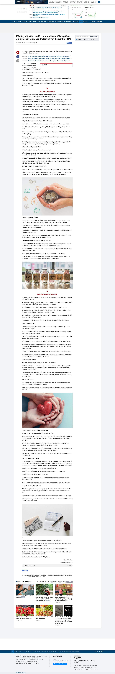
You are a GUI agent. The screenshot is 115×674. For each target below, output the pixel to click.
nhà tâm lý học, (31, 576)
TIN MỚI (44, 65)
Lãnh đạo (92, 39)
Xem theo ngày (41, 581)
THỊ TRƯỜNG (76, 21)
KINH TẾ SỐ (69, 21)
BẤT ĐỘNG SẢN (29, 21)
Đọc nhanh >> (64, 5)
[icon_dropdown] (99, 2)
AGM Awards (98, 21)
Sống (36, 42)
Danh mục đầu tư (21, 12)
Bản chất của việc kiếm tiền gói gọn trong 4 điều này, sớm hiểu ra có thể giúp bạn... (49, 61)
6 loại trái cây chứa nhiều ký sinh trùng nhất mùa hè (44, 617)
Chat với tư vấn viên (60, 664)
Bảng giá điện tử (21, 8)
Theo (47, 565)
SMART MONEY (50, 21)
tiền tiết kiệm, (31, 575)
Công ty (79, 39)
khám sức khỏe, (68, 575)
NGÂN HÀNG (43, 21)
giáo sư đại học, (39, 575)
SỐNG (81, 21)
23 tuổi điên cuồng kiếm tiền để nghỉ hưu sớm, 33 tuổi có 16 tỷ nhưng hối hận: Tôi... (49, 56)
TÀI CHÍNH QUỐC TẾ (58, 21)
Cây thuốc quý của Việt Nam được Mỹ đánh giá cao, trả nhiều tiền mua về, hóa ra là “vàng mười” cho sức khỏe (44, 598)
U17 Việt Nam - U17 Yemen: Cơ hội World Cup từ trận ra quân (24, 617)
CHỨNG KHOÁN (21, 21)
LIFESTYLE (85, 21)
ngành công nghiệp (40, 576)
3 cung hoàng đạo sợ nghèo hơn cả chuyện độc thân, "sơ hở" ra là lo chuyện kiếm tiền (50, 58)
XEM (69, 581)
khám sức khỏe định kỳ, (58, 575)
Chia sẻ (69, 42)
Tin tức (85, 39)
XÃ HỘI (15, 21)
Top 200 (101, 652)
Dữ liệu (93, 21)
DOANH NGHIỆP (36, 21)
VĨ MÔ (65, 21)
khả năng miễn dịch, (48, 575)
